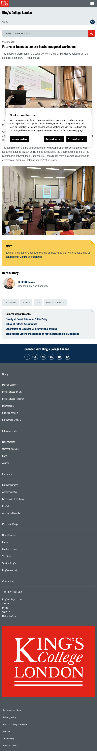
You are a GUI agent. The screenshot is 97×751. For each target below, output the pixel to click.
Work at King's (20, 564)
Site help (17, 731)
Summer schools (21, 414)
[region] (48, 127)
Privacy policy (19, 717)
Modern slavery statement (25, 724)
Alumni (16, 464)
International (10, 303)
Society (26, 303)
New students (20, 443)
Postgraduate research (24, 399)
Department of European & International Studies (31, 329)
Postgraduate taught (23, 392)
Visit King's (18, 557)
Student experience (22, 421)
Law (38, 303)
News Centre (19, 536)
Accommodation (21, 493)
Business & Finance (55, 303)
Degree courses (21, 385)
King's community (21, 571)
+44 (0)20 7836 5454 (12, 592)
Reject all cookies (54, 139)
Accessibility (18, 739)
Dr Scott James (26, 282)
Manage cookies (20, 746)
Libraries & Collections (24, 500)
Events (16, 543)
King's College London (17, 12)
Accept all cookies (77, 139)
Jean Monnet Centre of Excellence (24, 257)
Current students (21, 450)
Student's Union (21, 550)
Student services (21, 486)
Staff (16, 457)
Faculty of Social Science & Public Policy (26, 319)
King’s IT (17, 507)
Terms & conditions (22, 710)
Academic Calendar (23, 514)
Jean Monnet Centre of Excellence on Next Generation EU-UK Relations (42, 334)
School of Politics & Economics (21, 324)
